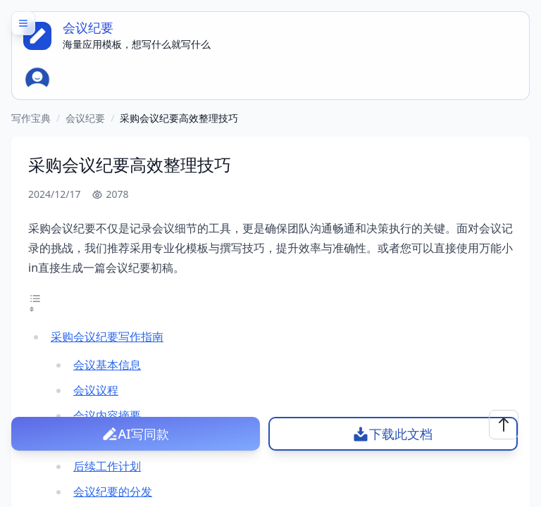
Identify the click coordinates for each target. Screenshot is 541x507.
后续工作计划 (107, 466)
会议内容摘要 (107, 415)
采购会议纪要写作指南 (107, 336)
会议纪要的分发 (112, 491)
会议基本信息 (107, 365)
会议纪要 (85, 118)
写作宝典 (31, 118)
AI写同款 (143, 433)
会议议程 (95, 390)
